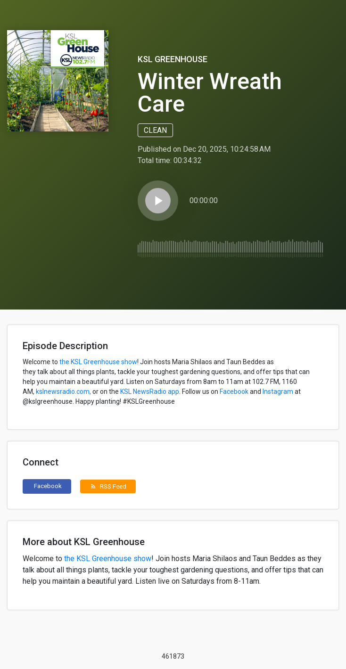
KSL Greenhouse (172, 59)
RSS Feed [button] (108, 486)
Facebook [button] (48, 486)
